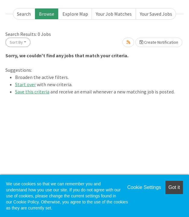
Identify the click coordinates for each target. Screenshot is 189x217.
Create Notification (159, 42)
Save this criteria (32, 92)
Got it (174, 187)
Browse (46, 14)
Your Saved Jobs (156, 14)
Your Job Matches (114, 14)
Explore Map (75, 14)
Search (24, 14)
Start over (25, 84)
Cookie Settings (144, 187)
